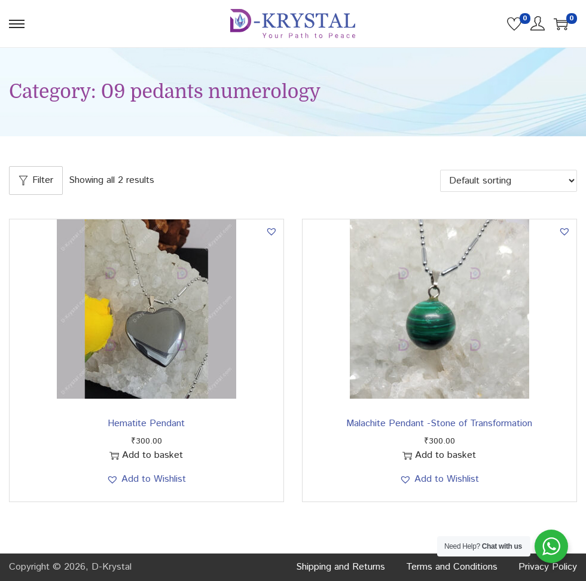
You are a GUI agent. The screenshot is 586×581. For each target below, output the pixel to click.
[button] (271, 231)
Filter (36, 180)
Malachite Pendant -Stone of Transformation (439, 423)
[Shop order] (508, 180)
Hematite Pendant (146, 423)
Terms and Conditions (452, 567)
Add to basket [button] (146, 455)
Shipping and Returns (340, 567)
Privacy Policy (547, 567)
